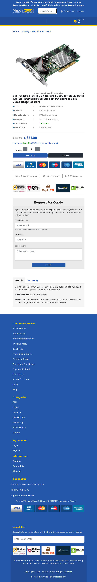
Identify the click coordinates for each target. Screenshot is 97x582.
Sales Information (21, 379)
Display (25, 31)
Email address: (21, 220)
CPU (15, 402)
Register (17, 450)
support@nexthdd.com (22, 495)
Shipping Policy (20, 343)
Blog (15, 389)
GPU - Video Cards (41, 31)
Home (16, 31)
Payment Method (21, 369)
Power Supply (19, 427)
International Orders (22, 354)
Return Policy (19, 333)
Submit (49, 265)
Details (19, 280)
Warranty (33, 280)
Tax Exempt (18, 374)
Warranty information (23, 338)
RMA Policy (18, 348)
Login (15, 445)
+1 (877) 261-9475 (20, 490)
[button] (80, 21)
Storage (16, 432)
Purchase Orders (21, 359)
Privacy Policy (19, 328)
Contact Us (18, 466)
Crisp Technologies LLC (54, 576)
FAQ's (15, 384)
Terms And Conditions (23, 364)
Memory (17, 412)
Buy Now (66, 155)
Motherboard (19, 417)
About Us (17, 461)
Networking (18, 422)
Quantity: (19, 234)
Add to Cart (30, 155)
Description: (20, 246)
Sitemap (17, 471)
